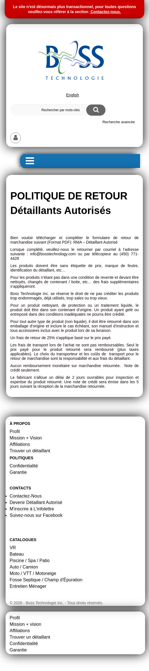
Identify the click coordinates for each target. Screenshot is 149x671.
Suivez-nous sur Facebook (36, 515)
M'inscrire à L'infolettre (32, 508)
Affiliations (20, 444)
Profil (15, 431)
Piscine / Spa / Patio (30, 560)
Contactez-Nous (26, 496)
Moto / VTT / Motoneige (33, 573)
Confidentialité (24, 465)
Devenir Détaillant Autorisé (36, 502)
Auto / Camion (24, 567)
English (72, 95)
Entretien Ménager (28, 586)
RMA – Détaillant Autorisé (95, 242)
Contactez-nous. (106, 11)
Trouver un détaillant (30, 450)
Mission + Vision (26, 438)
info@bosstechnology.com (53, 254)
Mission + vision (25, 624)
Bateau (17, 554)
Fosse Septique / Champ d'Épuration (46, 579)
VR (13, 547)
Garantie (18, 472)
